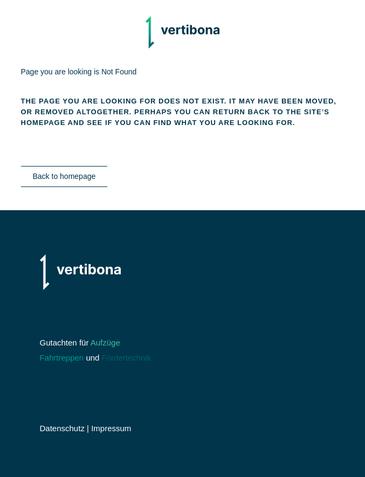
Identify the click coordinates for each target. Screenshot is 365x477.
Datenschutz (62, 428)
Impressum (111, 428)
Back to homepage (64, 176)
